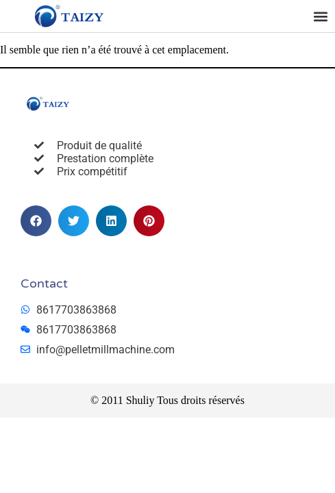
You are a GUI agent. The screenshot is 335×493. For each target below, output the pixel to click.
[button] (320, 16)
